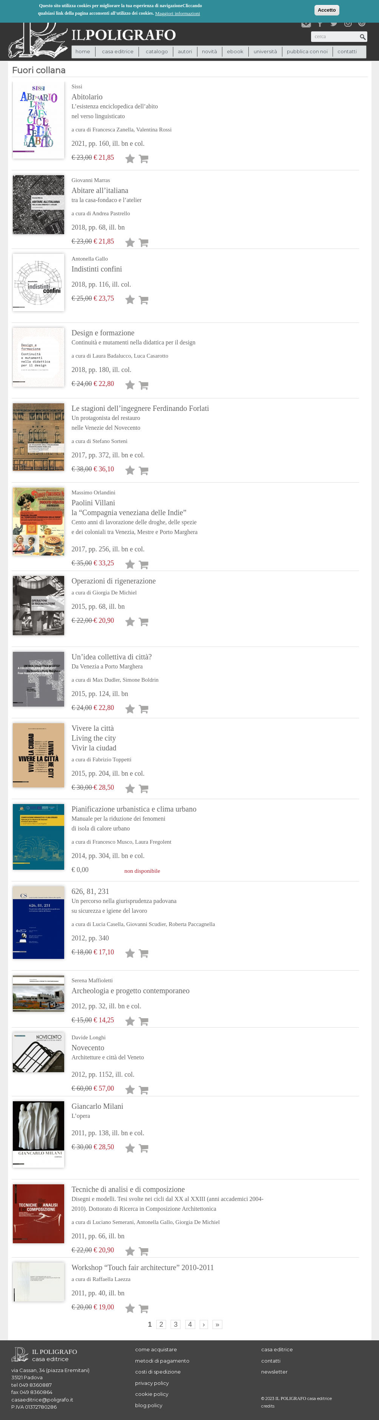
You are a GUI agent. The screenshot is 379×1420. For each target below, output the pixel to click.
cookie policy (151, 1394)
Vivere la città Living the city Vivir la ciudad (94, 738)
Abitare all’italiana (132, 195)
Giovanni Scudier (146, 924)
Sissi (77, 86)
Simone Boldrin (141, 680)
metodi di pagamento (162, 1361)
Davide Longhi (89, 1037)
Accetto (327, 9)
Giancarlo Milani (132, 1111)
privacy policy (152, 1383)
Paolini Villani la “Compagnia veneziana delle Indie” (135, 518)
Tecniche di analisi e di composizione (174, 1199)
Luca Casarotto (151, 356)
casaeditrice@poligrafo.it (42, 1400)
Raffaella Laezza (111, 1279)
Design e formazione (134, 338)
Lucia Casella (107, 924)
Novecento (132, 1052)
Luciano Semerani (113, 1222)
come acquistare (156, 1349)
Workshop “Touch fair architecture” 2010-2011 (143, 1267)
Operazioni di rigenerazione (114, 581)
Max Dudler (106, 680)
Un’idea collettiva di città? (132, 662)
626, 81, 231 (143, 901)
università (265, 51)
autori (185, 51)
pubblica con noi (307, 51)
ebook (235, 51)
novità (209, 51)
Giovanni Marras (91, 180)
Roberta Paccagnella (192, 924)
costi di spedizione (158, 1372)
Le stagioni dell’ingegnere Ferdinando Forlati (140, 418)
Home (82, 51)
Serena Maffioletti (92, 980)
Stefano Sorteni (110, 441)
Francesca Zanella (113, 130)
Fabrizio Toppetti (111, 759)
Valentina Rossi (154, 130)
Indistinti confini (97, 269)
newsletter (274, 1372)
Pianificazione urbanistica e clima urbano (134, 819)
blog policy (148, 1405)
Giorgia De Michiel (114, 593)
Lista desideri (130, 160)
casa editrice (277, 1349)
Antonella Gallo (90, 259)
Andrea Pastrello (111, 213)
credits (267, 1406)
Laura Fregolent (153, 842)
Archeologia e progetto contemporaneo (131, 990)
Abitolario (132, 107)
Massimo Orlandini (94, 492)
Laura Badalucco (111, 356)
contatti (347, 51)
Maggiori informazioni (177, 13)
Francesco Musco (112, 842)
